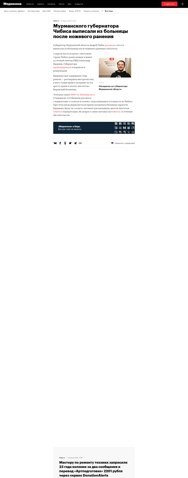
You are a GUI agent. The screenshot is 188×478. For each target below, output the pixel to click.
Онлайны (51, 4)
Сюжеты (40, 4)
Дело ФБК (47, 10)
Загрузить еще (94, 373)
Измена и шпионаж (91, 10)
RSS (86, 447)
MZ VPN (86, 457)
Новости (30, 4)
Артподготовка (34, 10)
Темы (56, 461)
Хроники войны (60, 10)
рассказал (110, 45)
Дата (69, 4)
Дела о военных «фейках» (14, 10)
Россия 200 (88, 461)
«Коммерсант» (87, 95)
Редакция (57, 447)
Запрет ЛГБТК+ (75, 10)
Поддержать (169, 4)
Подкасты (79, 4)
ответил (57, 112)
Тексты (61, 4)
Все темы (109, 11)
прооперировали (62, 67)
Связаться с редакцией (123, 142)
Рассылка (87, 452)
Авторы (57, 457)
